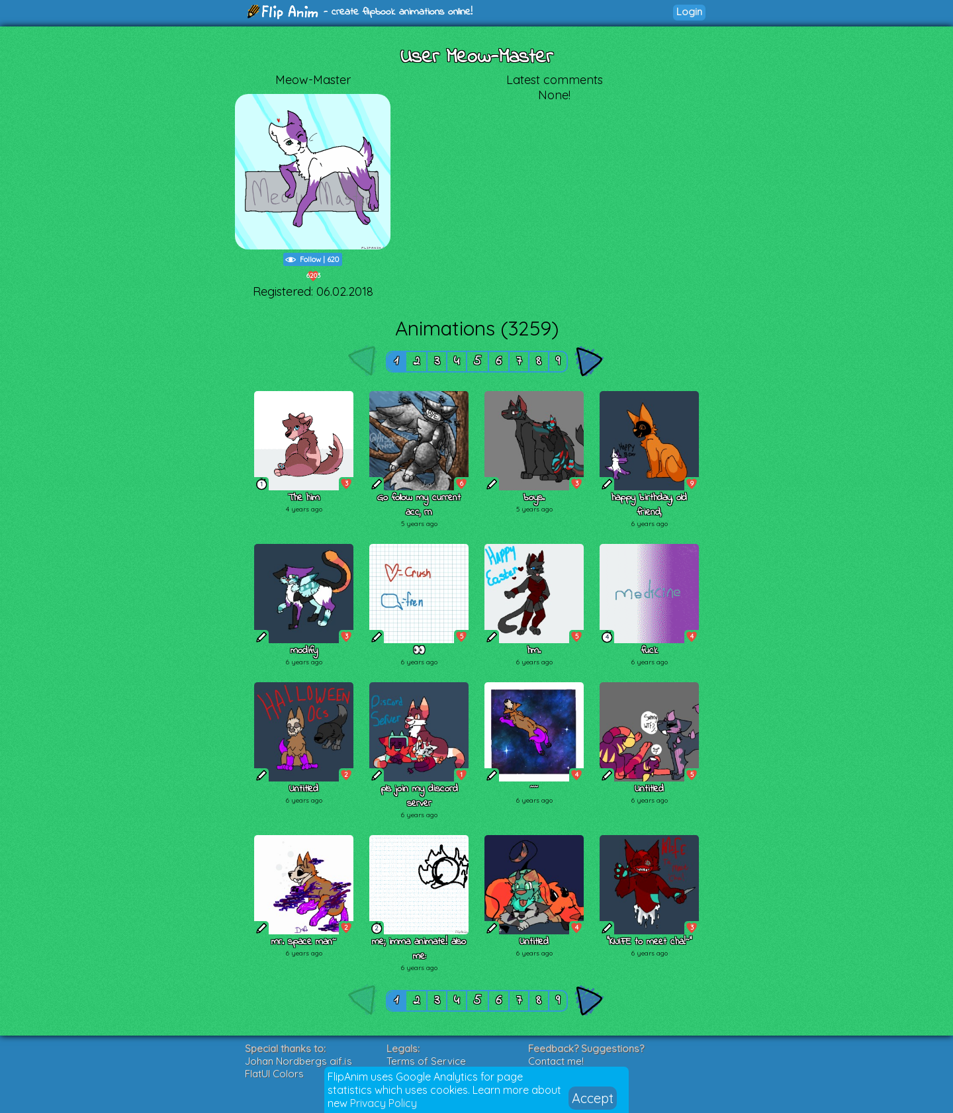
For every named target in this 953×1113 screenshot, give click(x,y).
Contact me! (556, 1061)
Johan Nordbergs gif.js (298, 1061)
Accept (592, 1098)
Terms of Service (426, 1061)
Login (689, 11)
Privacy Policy (383, 1103)
